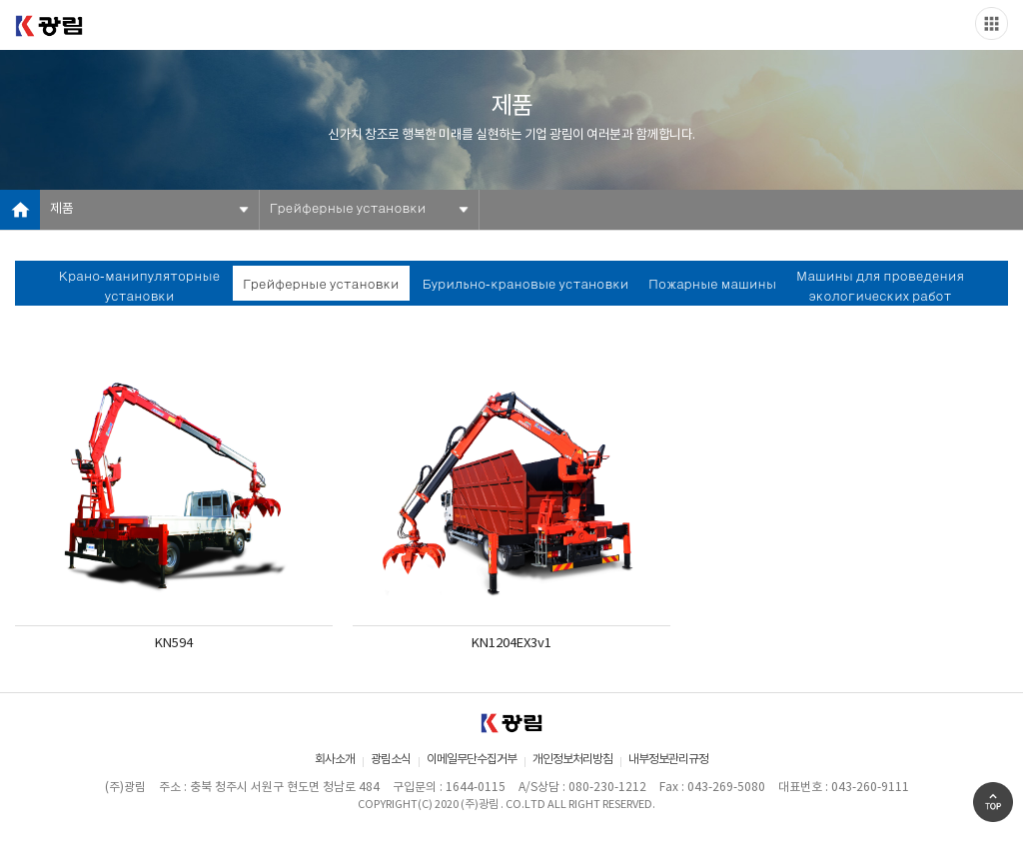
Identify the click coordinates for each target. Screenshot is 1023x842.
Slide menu (991, 23)
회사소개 (335, 759)
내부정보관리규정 (668, 759)
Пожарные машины (712, 285)
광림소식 (391, 759)
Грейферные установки (348, 209)
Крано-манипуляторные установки (139, 287)
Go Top (993, 802)
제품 (62, 209)
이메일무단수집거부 (471, 759)
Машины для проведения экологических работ (880, 287)
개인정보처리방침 (572, 759)
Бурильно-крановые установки (526, 285)
